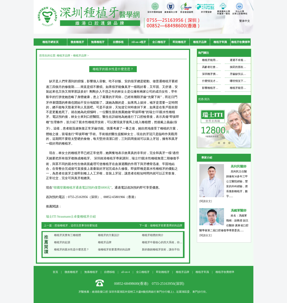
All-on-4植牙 (138, 42)
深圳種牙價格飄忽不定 (215, 74)
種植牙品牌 (200, 42)
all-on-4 (125, 272)
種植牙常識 (220, 42)
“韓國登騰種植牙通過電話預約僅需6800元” (81, 187)
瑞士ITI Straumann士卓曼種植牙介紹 (71, 216)
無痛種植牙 (97, 42)
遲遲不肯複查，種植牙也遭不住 (248, 60)
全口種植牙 (159, 42)
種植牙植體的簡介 (152, 235)
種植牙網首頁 (50, 42)
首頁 (55, 272)
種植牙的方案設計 (109, 235)
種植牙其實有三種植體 (67, 235)
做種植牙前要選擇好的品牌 (166, 225)
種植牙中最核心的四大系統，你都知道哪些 (167, 242)
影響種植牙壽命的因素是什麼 (219, 87)
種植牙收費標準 (240, 42)
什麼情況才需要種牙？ (215, 80)
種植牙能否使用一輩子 (243, 87)
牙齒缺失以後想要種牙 (243, 74)
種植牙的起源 (62, 242)
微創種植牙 (77, 42)
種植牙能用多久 (211, 60)
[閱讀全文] (205, 201)
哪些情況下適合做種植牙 (244, 80)
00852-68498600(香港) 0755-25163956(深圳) (149, 283)
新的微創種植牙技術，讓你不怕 (161, 249)
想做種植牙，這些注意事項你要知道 (76, 225)
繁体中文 (244, 20)
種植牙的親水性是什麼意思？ (71, 249)
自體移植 (118, 42)
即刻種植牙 (179, 42)
